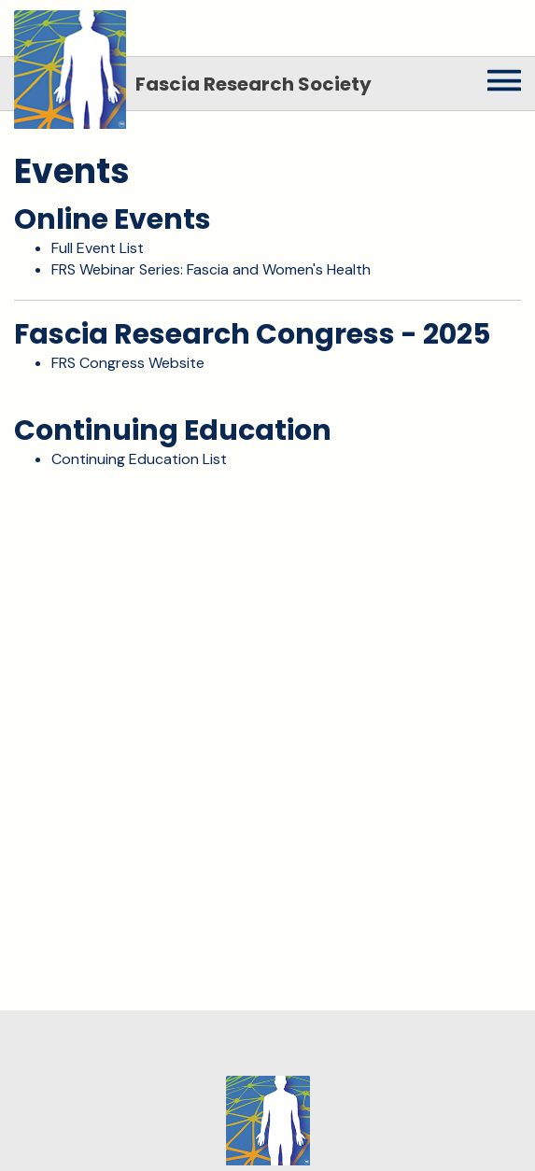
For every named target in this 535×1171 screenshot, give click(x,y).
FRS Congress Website (127, 363)
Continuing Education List (139, 459)
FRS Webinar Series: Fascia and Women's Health (211, 269)
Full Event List (97, 248)
